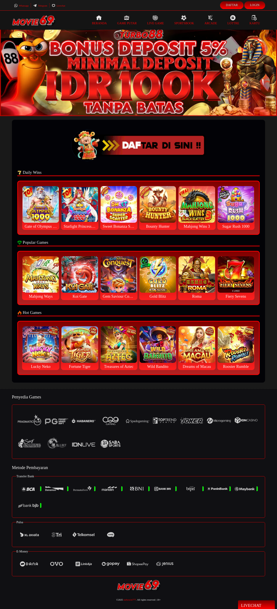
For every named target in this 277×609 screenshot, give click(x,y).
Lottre (233, 20)
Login (254, 5)
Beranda (99, 20)
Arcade (211, 20)
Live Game (155, 20)
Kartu (255, 20)
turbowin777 (130, 599)
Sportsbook (184, 20)
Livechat (58, 5)
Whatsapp (21, 5)
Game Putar (127, 20)
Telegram (40, 5)
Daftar (232, 5)
